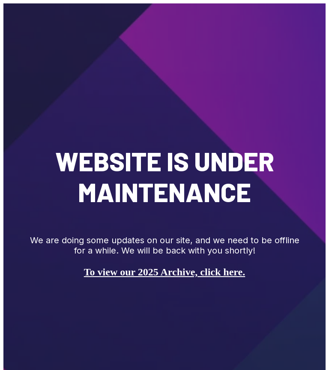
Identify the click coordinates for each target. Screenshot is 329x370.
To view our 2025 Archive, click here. (164, 272)
